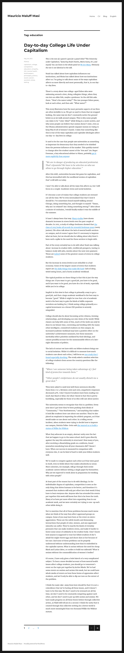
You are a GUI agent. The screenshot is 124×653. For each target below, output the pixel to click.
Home (92, 16)
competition (28, 67)
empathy (35, 69)
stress (33, 80)
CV (99, 16)
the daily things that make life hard (69, 269)
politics (34, 75)
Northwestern (29, 73)
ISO (25, 71)
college (34, 64)
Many (74, 218)
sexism (31, 78)
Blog (105, 16)
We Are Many (85, 65)
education (27, 69)
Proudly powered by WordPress (34, 644)
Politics (26, 61)
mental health (32, 71)
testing (26, 82)
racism (26, 78)
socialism (27, 80)
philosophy (28, 75)
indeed (57, 254)
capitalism (27, 64)
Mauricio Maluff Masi (24, 16)
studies (80, 218)
